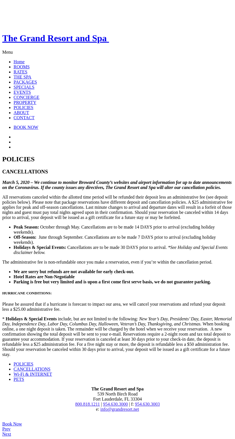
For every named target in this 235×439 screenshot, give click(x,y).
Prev (6, 429)
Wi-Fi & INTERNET (33, 374)
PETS (19, 379)
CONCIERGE (27, 97)
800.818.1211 (87, 404)
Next (6, 434)
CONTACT (24, 117)
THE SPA (22, 77)
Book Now (12, 423)
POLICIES (23, 107)
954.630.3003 (147, 404)
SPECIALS (24, 87)
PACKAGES (25, 82)
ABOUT (21, 112)
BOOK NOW (26, 127)
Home (19, 61)
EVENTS (22, 92)
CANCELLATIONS (32, 369)
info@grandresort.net (119, 409)
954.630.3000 (115, 404)
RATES (20, 71)
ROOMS (22, 66)
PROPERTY (25, 102)
